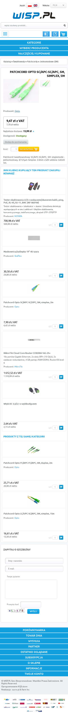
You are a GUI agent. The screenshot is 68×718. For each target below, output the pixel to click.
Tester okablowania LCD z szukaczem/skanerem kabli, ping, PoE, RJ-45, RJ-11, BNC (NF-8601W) (34, 201)
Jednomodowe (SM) (49, 61)
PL (30, 5)
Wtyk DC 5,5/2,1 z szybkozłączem (20, 403)
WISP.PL (34, 15)
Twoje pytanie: (13, 576)
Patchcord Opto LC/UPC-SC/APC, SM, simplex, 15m (29, 513)
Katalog (7, 61)
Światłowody (19, 61)
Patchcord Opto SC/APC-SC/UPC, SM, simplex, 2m (28, 302)
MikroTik (18, 366)
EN (35, 5)
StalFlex (18, 256)
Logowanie (46, 34)
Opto (17, 111)
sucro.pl (15, 689)
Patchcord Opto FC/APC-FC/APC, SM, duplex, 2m (28, 462)
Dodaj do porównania (16, 142)
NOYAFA (18, 216)
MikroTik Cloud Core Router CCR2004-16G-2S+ (27, 353)
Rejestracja (55, 34)
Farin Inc (25, 689)
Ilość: (5, 149)
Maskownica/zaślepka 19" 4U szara (21, 251)
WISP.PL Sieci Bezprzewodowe (18, 681)
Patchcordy (32, 61)
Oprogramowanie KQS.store (14, 686)
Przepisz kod (13, 604)
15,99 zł (27, 131)
